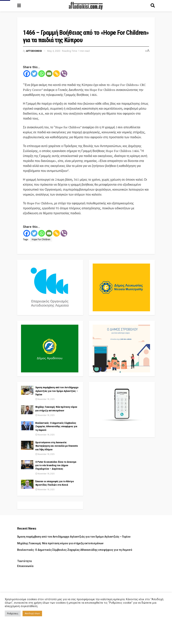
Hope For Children (41, 239)
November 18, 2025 (45, 399)
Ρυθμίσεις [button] (12, 613)
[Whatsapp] (41, 73)
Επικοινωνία (25, 566)
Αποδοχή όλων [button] (32, 613)
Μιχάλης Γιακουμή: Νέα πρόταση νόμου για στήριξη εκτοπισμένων (60, 543)
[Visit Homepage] (86, 6)
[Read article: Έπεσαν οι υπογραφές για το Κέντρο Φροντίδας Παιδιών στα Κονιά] (27, 484)
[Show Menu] (19, 5)
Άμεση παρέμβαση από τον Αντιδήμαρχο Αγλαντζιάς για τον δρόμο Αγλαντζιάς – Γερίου (56, 391)
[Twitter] (34, 73)
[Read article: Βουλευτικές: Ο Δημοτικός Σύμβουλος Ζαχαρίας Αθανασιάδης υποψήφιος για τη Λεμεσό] (27, 425)
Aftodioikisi (34, 50)
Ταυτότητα (24, 561)
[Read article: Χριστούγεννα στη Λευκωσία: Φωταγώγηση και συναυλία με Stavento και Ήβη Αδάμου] (27, 445)
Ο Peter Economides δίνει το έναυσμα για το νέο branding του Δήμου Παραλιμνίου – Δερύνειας (55, 465)
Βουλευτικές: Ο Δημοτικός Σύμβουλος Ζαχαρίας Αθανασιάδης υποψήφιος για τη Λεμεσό (56, 426)
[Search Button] (153, 5)
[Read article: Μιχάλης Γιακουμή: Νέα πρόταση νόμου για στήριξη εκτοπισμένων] (27, 409)
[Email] (49, 73)
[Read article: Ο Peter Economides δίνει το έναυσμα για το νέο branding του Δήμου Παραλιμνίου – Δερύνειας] (27, 464)
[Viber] (64, 73)
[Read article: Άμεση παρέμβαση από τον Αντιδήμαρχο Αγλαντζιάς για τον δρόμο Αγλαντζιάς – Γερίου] (27, 390)
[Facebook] (26, 73)
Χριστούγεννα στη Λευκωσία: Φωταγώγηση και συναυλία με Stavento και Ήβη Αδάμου (56, 446)
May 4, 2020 (53, 50)
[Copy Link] (56, 73)
